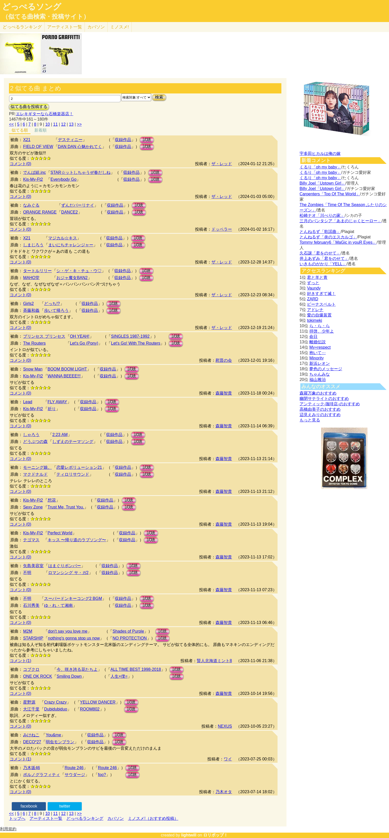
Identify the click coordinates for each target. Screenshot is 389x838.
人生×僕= (119, 676)
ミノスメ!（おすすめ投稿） (153, 818)
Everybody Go (63, 179)
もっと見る (310, 420)
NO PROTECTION (129, 638)
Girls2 (28, 303)
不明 (27, 572)
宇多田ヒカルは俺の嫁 (320, 153)
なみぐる (31, 205)
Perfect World (60, 533)
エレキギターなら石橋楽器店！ (44, 114)
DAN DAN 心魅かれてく (80, 146)
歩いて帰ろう (56, 310)
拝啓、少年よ (321, 331)
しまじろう (33, 245)
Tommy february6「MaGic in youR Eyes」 (338, 242)
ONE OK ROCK (37, 676)
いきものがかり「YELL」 (323, 264)
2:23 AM (60, 434)
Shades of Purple (128, 631)
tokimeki (314, 320)
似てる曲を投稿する (29, 106)
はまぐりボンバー (64, 566)
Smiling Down (69, 676)
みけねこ (31, 735)
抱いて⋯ (317, 353)
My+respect (320, 347)
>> (79, 124)
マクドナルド (35, 474)
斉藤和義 (31, 310)
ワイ (228, 759)
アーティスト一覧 (45, 818)
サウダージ (75, 774)
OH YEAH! (79, 336)
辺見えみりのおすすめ (320, 414)
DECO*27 (32, 742)
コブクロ (31, 669)
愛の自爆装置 (319, 315)
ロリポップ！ (215, 835)
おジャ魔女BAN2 (72, 277)
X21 (26, 139)
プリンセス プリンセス (44, 336)
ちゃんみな (319, 374)
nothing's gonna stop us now (74, 638)
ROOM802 (89, 709)
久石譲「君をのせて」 (320, 253)
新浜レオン (319, 363)
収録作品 (123, 139)
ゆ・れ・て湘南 (58, 605)
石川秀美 (31, 605)
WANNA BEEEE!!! (64, 376)
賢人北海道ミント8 (214, 661)
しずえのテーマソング (72, 441)
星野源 (29, 702)
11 (55, 124)
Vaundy (314, 288)
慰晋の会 (224, 360)
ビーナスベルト (321, 304)
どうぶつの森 (35, 441)
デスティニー (70, 139)
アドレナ (315, 309)
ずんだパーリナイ (77, 205)
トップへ (17, 818)
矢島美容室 (33, 566)
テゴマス (31, 540)
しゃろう (31, 434)
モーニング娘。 (37, 467)
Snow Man (33, 369)
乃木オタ (224, 792)
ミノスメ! (119, 27)
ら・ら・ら (319, 326)
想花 (52, 500)
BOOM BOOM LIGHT (67, 369)
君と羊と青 (317, 277)
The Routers (34, 343)
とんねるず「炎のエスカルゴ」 (328, 237)
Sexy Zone (33, 507)
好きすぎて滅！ (321, 293)
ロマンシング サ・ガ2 (68, 572)
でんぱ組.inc (34, 172)
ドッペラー (221, 229)
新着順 (40, 130)
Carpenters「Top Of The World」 (330, 194)
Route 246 (74, 768)
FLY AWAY (57, 402)
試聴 (147, 139)
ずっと (313, 283)
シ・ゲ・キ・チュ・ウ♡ (78, 271)
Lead (27, 402)
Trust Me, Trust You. (66, 507)
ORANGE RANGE (40, 212)
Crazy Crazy (55, 702)
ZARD (312, 299)
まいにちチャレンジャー (70, 245)
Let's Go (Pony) (84, 343)
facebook (29, 806)
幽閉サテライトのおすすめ (324, 398)
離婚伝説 (317, 342)
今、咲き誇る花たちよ (77, 669)
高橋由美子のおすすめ (320, 409)
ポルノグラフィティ (41, 774)
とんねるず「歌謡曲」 (320, 231)
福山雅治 (317, 379)
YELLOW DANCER (98, 702)
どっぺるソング (31, 6)
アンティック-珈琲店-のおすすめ (330, 404)
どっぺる (22, 27)
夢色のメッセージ (325, 369)
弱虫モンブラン (60, 742)
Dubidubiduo (55, 709)
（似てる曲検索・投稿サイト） (45, 16)
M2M (27, 631)
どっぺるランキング (84, 818)
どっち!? (52, 303)
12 (63, 124)
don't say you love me (67, 631)
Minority (316, 358)
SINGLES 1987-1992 (130, 336)
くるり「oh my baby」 (320, 167)
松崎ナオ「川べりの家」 (322, 215)
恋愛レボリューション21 (79, 467)
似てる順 (20, 130)
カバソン (96, 27)
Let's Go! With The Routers (135, 343)
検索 (159, 97)
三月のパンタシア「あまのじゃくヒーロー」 (341, 221)
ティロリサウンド (72, 474)
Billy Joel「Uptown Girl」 (322, 183)
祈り (52, 409)
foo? (102, 774)
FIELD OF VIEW (38, 146)
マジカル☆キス (62, 238)
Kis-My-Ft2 (33, 179)
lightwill (189, 835)
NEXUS (225, 726)
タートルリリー (37, 271)
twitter (64, 806)
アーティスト (64, 27)
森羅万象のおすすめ (318, 393)
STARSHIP (33, 638)
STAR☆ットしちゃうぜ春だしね (80, 172)
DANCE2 (69, 212)
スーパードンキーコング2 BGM (73, 598)
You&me (53, 735)
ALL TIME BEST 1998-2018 (135, 669)
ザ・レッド (221, 164)
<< (11, 124)
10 (47, 124)
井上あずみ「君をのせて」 (324, 258)
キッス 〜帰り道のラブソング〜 (77, 540)
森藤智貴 (224, 393)
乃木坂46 (31, 768)
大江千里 (31, 709)
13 (71, 124)
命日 (313, 336)
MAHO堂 (31, 277)
